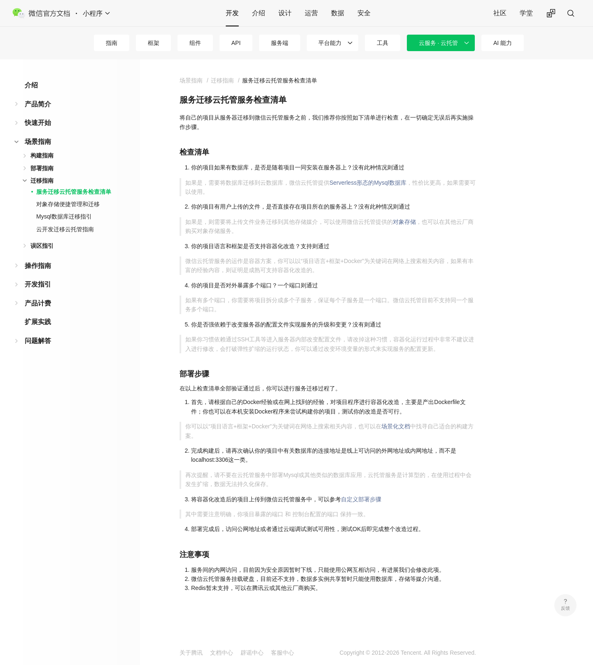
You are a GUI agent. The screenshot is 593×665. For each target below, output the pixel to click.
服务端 (279, 43)
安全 (364, 12)
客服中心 (282, 652)
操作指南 (38, 265)
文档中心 (221, 652)
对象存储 (404, 222)
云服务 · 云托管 (438, 43)
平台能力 (329, 43)
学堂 (526, 12)
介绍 (258, 12)
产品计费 (38, 303)
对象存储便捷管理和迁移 (68, 204)
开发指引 (38, 284)
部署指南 (42, 168)
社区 (500, 12)
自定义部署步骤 (361, 499)
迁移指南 (42, 180)
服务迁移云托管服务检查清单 (73, 191)
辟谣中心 (252, 652)
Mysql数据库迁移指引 (64, 216)
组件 (195, 43)
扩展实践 (38, 321)
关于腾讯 (191, 652)
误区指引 (42, 245)
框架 (153, 43)
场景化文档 (395, 426)
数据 (337, 12)
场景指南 (38, 141)
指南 (111, 43)
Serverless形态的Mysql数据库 (367, 182)
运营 (311, 12)
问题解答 (38, 340)
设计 (285, 12)
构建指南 (42, 155)
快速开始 (38, 122)
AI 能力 (502, 43)
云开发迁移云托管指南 (65, 229)
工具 (382, 43)
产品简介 (38, 104)
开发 (232, 12)
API (236, 43)
